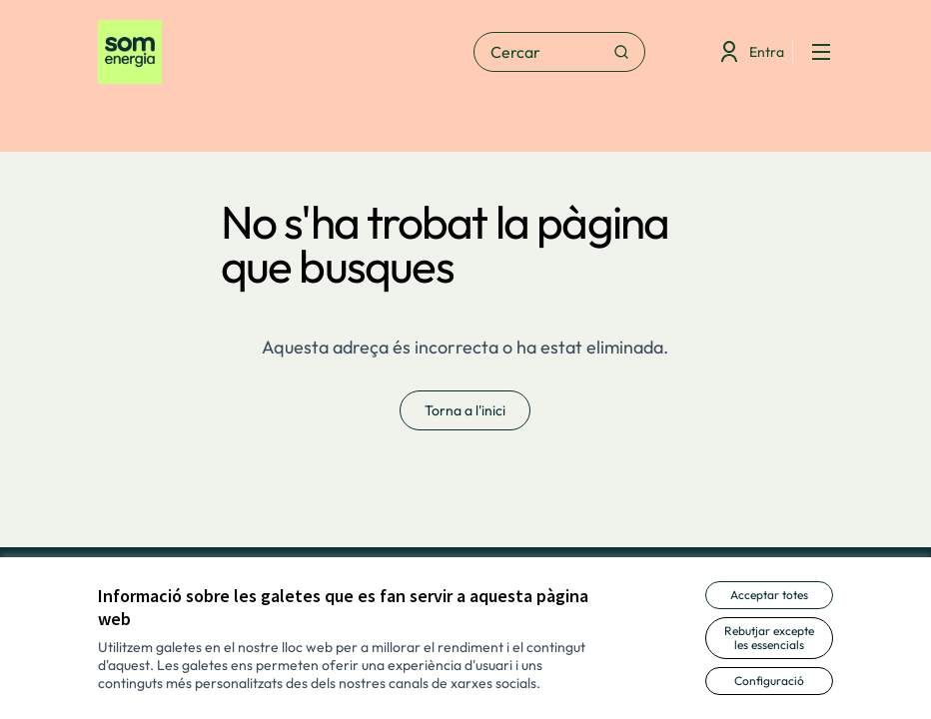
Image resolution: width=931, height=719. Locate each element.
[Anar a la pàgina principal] (231, 52)
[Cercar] (559, 52)
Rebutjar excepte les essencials (769, 637)
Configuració (769, 680)
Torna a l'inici (465, 410)
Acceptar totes (769, 594)
